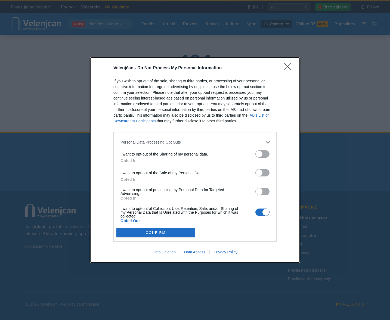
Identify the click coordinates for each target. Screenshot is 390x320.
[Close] (289, 68)
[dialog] (195, 160)
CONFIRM (156, 233)
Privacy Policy (225, 252)
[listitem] (195, 142)
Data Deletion (164, 252)
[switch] (262, 154)
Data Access (194, 252)
